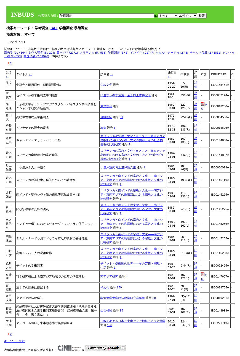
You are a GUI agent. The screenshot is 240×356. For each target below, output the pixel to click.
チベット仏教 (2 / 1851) (205, 52)
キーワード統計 (14, 341)
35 (121, 310)
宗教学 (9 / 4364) (15, 52)
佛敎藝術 (106, 117)
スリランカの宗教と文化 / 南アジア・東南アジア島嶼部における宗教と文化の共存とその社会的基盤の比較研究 (132, 140)
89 (121, 117)
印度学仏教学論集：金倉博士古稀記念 (125, 95)
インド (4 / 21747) (142, 52)
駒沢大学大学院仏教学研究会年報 (122, 298)
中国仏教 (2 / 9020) (36, 56)
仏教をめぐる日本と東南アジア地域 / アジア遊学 (132, 321)
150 (119, 287)
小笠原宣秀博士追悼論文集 (118, 167)
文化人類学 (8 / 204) (41, 52)
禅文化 (104, 287)
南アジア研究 (109, 276)
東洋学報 (106, 106)
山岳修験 (106, 310)
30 (154, 298)
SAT (54, 28)
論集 (103, 127)
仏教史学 (106, 84)
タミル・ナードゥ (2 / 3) (172, 52)
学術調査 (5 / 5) (118, 52)
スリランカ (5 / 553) (93, 52)
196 (109, 325)
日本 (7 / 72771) (67, 52)
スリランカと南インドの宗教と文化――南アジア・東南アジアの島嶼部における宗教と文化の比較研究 (131, 180)
